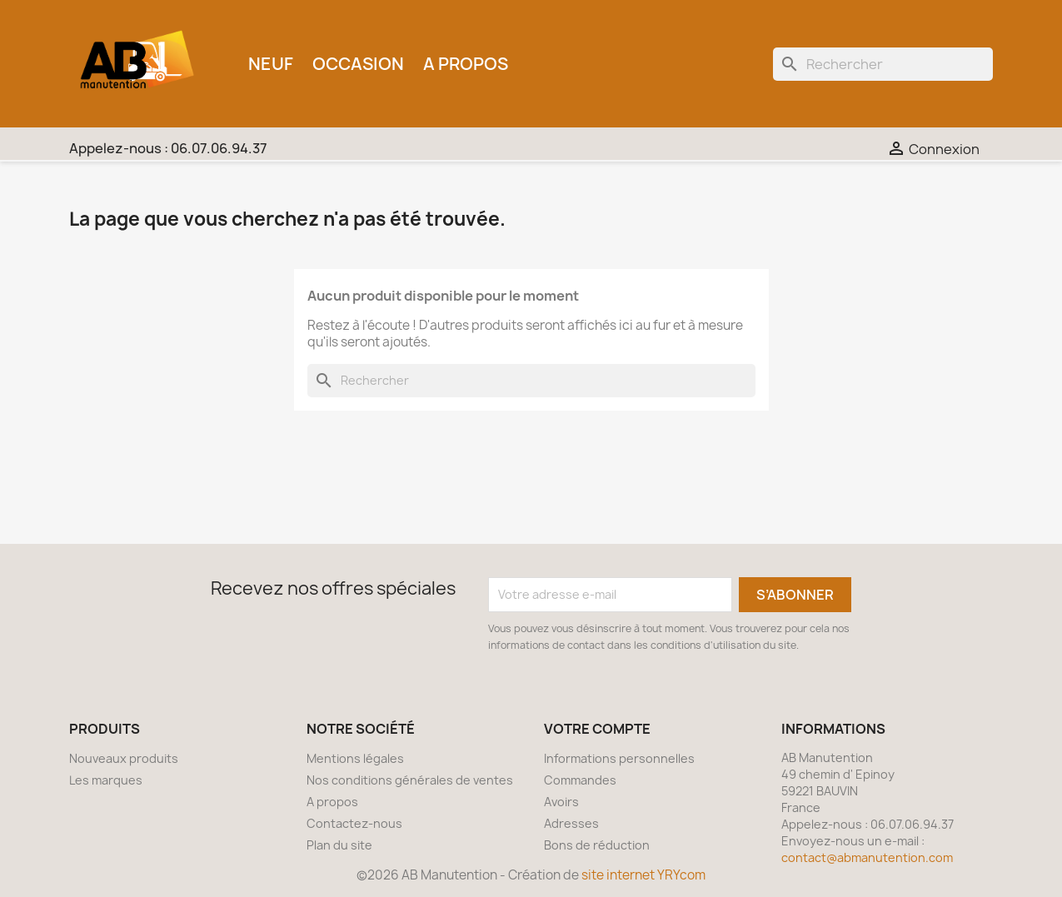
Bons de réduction (597, 845)
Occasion (358, 63)
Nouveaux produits (123, 758)
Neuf (270, 63)
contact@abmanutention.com (867, 857)
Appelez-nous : (168, 148)
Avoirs (561, 802)
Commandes (580, 780)
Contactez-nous (354, 823)
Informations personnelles (619, 758)
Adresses (571, 823)
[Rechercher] (883, 64)
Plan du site (339, 845)
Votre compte (597, 729)
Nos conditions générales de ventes (410, 780)
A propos (465, 63)
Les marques (105, 780)
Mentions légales (355, 758)
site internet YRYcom (643, 875)
